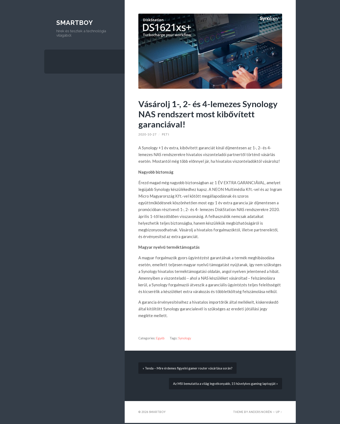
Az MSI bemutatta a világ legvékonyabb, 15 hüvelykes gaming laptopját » (225, 384)
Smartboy (75, 22)
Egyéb (160, 338)
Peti (165, 134)
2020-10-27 (147, 134)
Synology (186, 338)
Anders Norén (260, 412)
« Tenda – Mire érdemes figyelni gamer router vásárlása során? (188, 368)
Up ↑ (279, 412)
